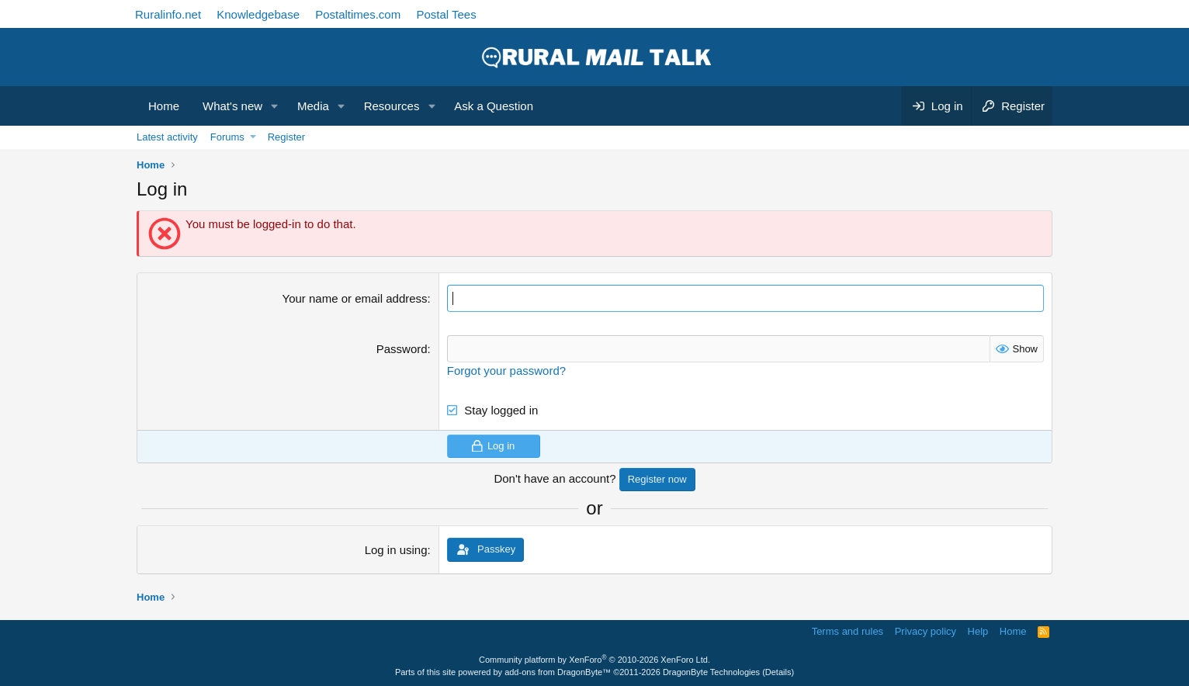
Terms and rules (847, 631)
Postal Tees (446, 14)
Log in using (396, 549)
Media (313, 106)
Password (402, 348)
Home (163, 106)
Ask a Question (493, 106)
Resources (392, 106)
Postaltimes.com (357, 14)
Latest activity (167, 137)
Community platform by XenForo (594, 659)
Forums (227, 137)
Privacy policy (925, 631)
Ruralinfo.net (168, 14)
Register (286, 137)
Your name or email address (355, 298)
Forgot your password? (506, 370)
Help (978, 631)
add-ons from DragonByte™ (557, 672)
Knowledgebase (258, 14)
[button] (275, 106)
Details (778, 672)
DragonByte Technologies (711, 672)
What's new (232, 106)
